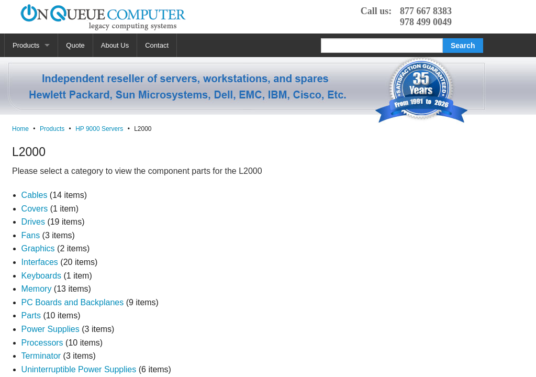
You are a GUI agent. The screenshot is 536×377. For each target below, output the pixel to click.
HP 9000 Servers (99, 128)
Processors (42, 342)
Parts (31, 315)
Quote (75, 45)
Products (26, 45)
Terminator (41, 355)
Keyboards (41, 275)
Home (20, 128)
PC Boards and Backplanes (72, 302)
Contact (157, 45)
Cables (34, 195)
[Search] (382, 45)
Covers (34, 208)
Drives (33, 221)
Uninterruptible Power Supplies (79, 369)
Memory (36, 288)
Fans (30, 235)
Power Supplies (50, 329)
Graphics (38, 248)
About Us (115, 45)
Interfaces (39, 262)
